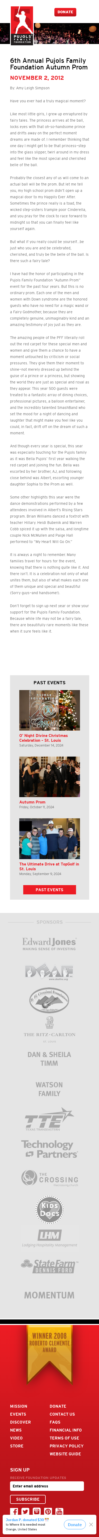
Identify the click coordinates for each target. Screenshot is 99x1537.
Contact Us (62, 1414)
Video (16, 1438)
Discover (20, 1422)
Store (16, 1446)
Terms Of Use (64, 1438)
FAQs (55, 1422)
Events (18, 1414)
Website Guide (65, 1454)
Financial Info (66, 1430)
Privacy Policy (67, 1446)
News (16, 1430)
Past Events (49, 889)
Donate (65, 12)
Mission (18, 1406)
